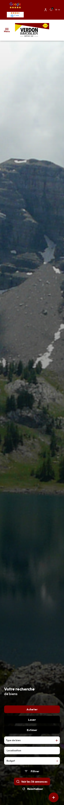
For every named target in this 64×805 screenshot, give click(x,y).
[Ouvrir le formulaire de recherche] (32, 776)
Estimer (32, 734)
